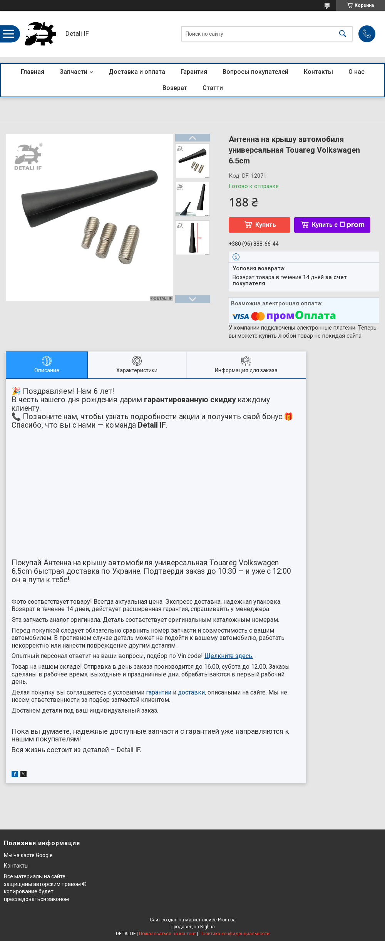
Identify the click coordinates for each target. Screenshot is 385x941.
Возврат (174, 88)
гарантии (158, 692)
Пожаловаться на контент (167, 933)
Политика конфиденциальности (234, 933)
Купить (265, 224)
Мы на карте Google (28, 855)
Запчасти (73, 71)
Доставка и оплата (137, 71)
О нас (356, 71)
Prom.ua (227, 920)
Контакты (318, 71)
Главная (32, 71)
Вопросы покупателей (255, 71)
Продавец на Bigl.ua (193, 926)
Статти (213, 88)
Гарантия (194, 71)
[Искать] (342, 34)
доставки (191, 692)
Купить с (338, 224)
